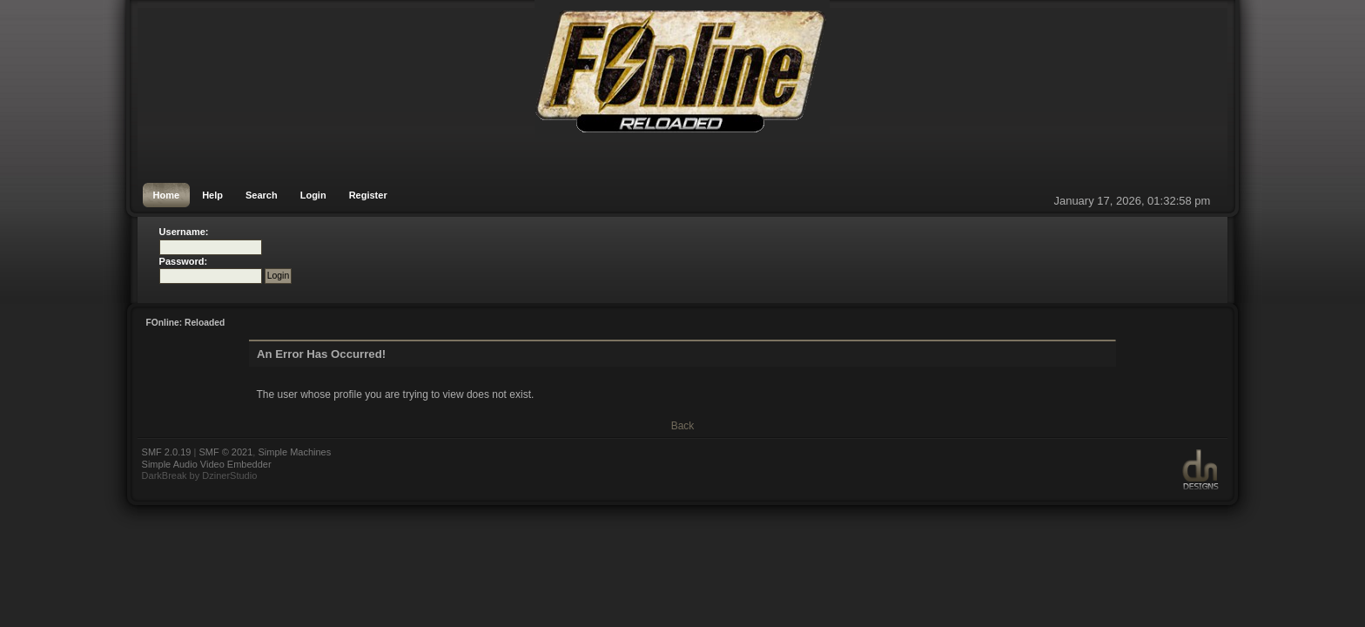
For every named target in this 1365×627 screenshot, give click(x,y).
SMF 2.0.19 (167, 452)
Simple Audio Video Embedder (207, 464)
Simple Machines (294, 452)
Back (683, 426)
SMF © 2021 (225, 452)
